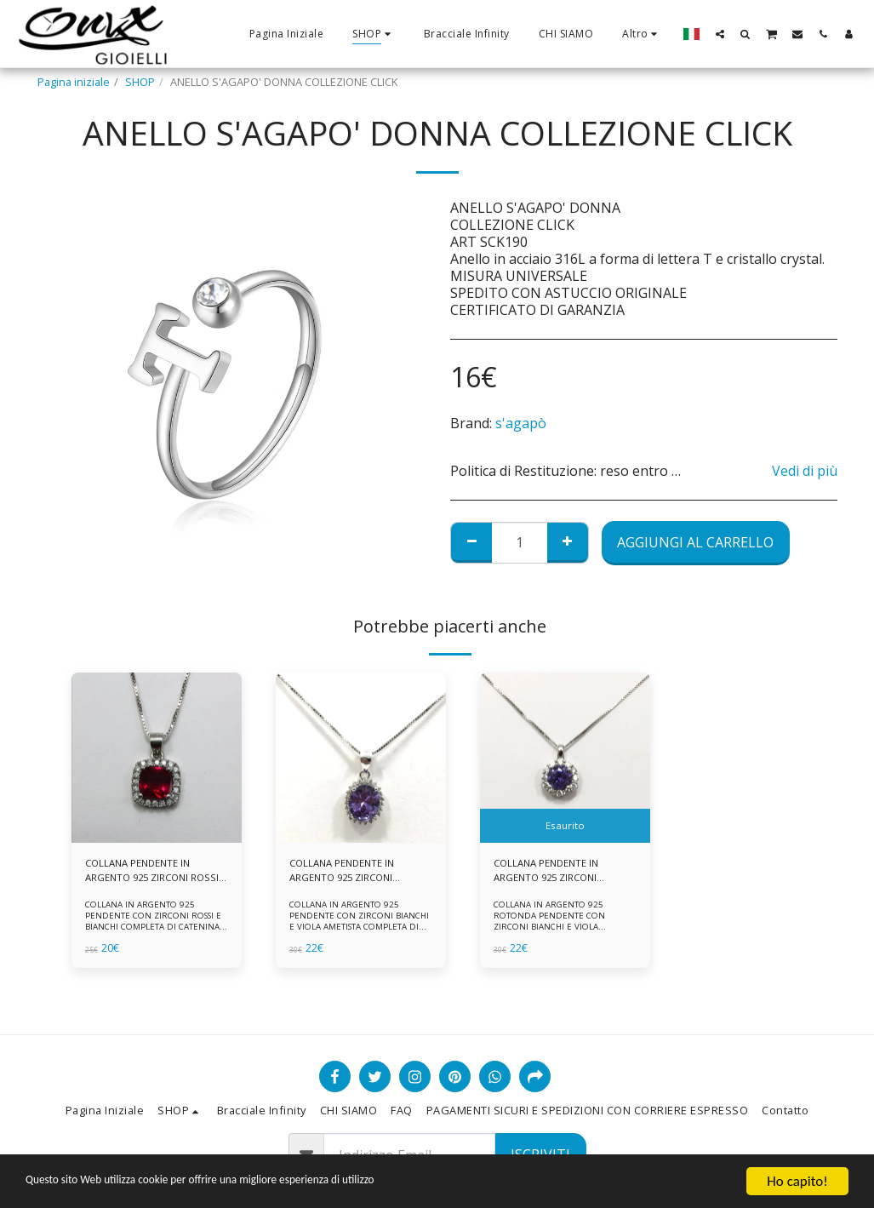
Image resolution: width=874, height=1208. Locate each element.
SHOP (140, 81)
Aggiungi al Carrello (695, 542)
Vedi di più (804, 470)
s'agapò (520, 423)
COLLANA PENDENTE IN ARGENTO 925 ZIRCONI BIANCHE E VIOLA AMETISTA (358, 872)
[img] (156, 758)
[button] (720, 33)
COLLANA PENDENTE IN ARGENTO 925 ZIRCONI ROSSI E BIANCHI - (143, 872)
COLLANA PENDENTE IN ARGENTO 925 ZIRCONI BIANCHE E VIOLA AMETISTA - (562, 872)
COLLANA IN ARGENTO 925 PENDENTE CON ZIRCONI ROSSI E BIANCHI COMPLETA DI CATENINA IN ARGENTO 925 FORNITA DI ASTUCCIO (153, 929)
